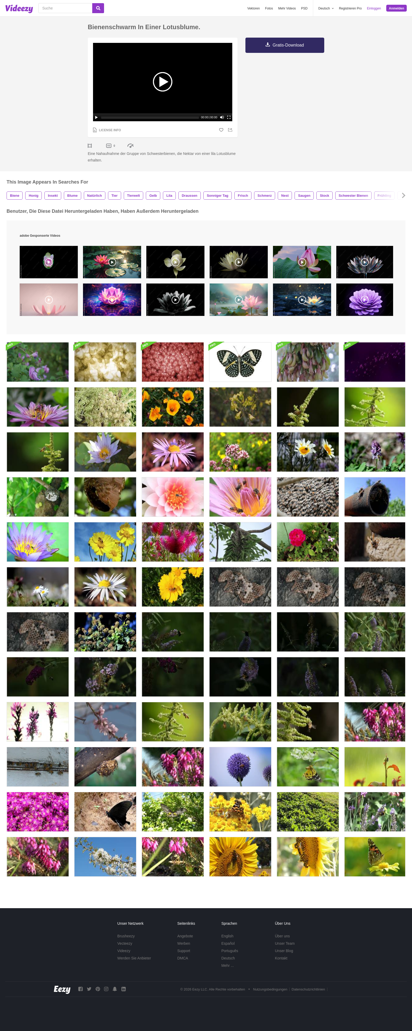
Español (228, 943)
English (227, 936)
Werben (183, 943)
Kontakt (281, 958)
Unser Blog (284, 951)
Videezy (124, 951)
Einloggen (374, 8)
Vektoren (253, 8)
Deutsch (228, 958)
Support (183, 951)
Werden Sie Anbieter (134, 958)
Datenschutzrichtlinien (308, 989)
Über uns (282, 936)
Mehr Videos (287, 8)
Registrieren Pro (350, 8)
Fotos (269, 8)
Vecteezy (124, 943)
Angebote (185, 936)
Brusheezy (126, 936)
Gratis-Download (288, 45)
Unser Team (285, 943)
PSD (304, 8)
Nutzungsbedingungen (270, 989)
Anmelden (396, 8)
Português (229, 951)
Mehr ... (227, 965)
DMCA (182, 958)
